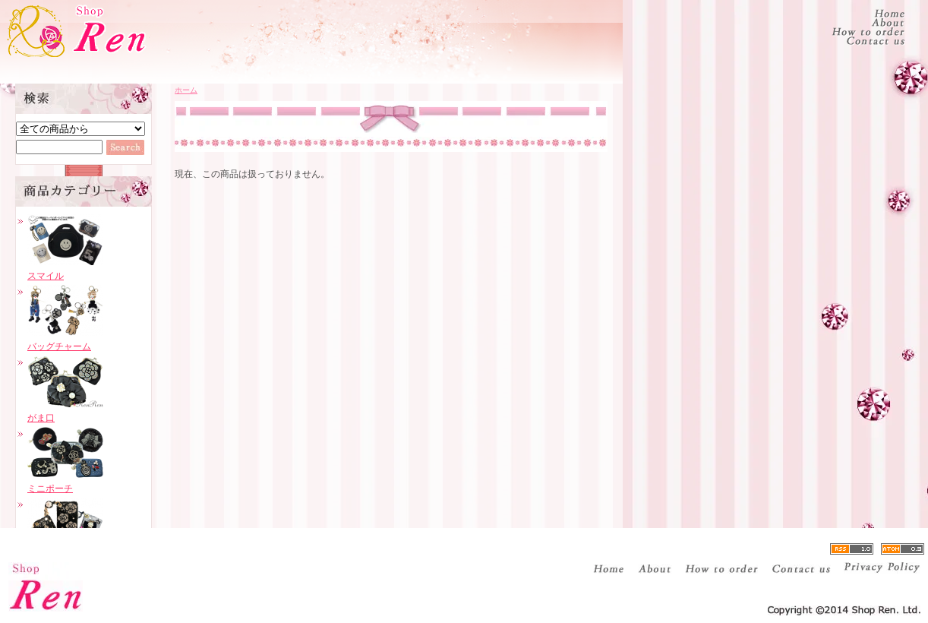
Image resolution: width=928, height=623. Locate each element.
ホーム (186, 90)
